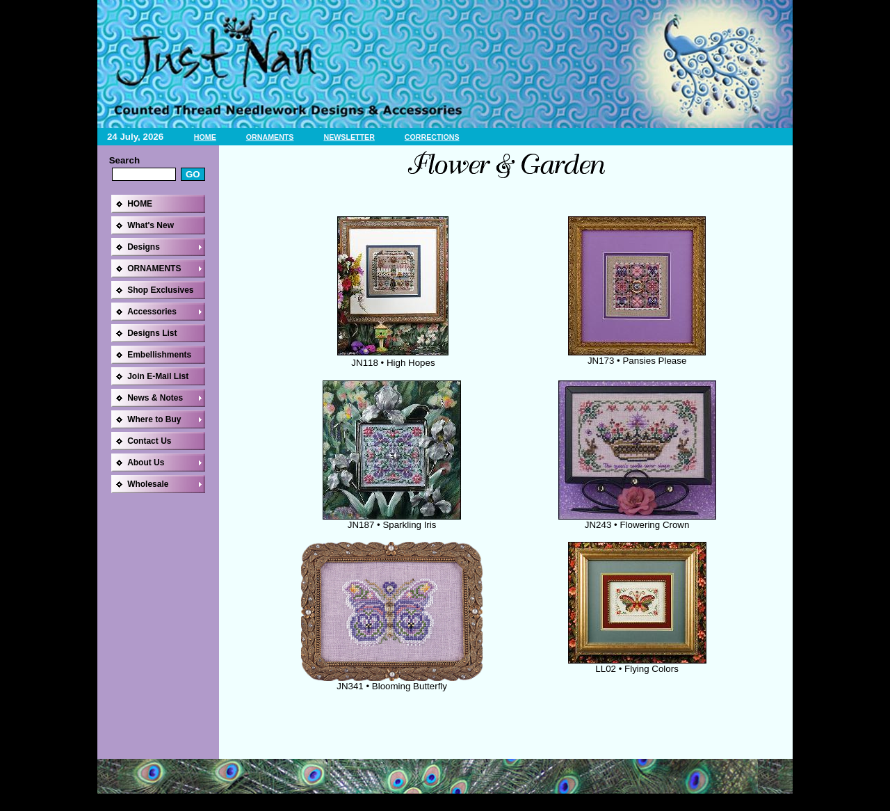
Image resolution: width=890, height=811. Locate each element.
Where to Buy (154, 419)
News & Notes (155, 398)
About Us (145, 462)
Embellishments (159, 355)
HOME (205, 137)
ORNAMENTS (270, 137)
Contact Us (149, 441)
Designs (143, 247)
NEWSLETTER (348, 137)
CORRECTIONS (432, 137)
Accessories (152, 311)
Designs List (152, 333)
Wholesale (147, 484)
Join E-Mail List (157, 376)
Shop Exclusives (160, 290)
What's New (150, 225)
